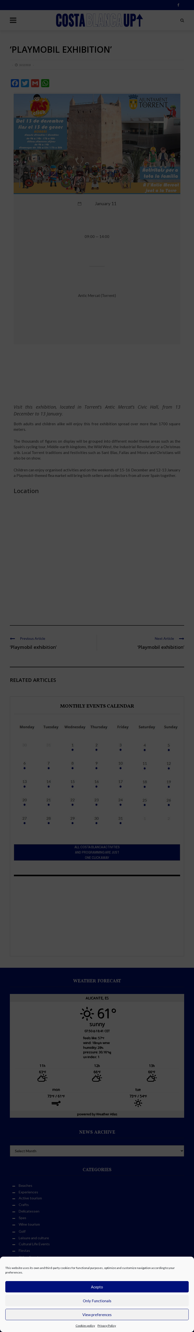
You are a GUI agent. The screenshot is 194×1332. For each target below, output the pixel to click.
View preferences (97, 1314)
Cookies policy (85, 1325)
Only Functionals (97, 1300)
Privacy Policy (107, 1325)
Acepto (97, 1287)
